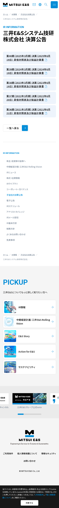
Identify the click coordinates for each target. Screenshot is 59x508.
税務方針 (10, 228)
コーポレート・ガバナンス (17, 189)
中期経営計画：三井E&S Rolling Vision (24, 166)
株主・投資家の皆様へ (16, 161)
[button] (21, 414)
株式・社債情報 (13, 178)
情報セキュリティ (48, 453)
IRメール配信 (12, 217)
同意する (29, 503)
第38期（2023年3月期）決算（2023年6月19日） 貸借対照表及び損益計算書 (28, 84)
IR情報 (14, 14)
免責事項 (10, 239)
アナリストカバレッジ (15, 211)
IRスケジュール (13, 206)
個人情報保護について (27, 453)
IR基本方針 (11, 223)
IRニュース (11, 172)
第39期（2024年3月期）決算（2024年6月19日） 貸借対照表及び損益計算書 (28, 71)
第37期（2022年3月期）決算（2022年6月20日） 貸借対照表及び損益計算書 (28, 97)
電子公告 (10, 200)
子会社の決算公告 (28, 14)
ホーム (5, 14)
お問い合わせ (29, 460)
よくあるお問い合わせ (15, 234)
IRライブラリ (12, 183)
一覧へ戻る (13, 128)
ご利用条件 (8, 453)
